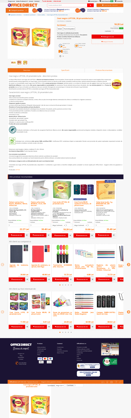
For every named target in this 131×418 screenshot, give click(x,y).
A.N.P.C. (79, 355)
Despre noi (21, 353)
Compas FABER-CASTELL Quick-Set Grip (106, 313)
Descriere (26, 70)
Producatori (40, 351)
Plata (38, 355)
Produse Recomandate (104, 70)
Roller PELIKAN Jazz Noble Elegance (84, 313)
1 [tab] (60, 285)
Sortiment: (55, 222)
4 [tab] (68, 285)
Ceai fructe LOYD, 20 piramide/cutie (19, 313)
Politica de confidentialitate (84, 351)
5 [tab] (71, 285)
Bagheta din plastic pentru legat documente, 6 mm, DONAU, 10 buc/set (106, 267)
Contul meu (60, 347)
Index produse (41, 347)
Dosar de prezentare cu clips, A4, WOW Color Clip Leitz (62, 314)
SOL (78, 356)
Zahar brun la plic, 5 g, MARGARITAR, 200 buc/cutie (104, 203)
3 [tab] (65, 285)
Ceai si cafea (41, 15)
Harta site (79, 360)
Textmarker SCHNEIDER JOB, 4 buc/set (62, 266)
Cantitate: (108, 31)
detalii (64, 47)
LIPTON (18, 170)
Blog (21, 355)
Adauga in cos (107, 36)
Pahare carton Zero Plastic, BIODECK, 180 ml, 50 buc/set (18, 203)
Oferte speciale (41, 349)
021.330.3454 (22, 363)
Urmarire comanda (62, 351)
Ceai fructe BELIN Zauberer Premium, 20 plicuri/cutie (82, 203)
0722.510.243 (22, 364)
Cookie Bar (80, 353)
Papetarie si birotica (15, 15)
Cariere (79, 358)
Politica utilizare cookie (83, 349)
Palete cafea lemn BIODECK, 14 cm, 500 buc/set (38, 203)
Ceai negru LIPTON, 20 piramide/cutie (57, 15)
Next (128, 265)
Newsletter (21, 357)
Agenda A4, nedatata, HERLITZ (19, 266)
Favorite (59, 349)
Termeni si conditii (82, 347)
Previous (2, 265)
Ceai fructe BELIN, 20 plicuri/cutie (40, 313)
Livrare (39, 353)
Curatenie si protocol (29, 15)
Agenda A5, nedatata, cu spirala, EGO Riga (40, 266)
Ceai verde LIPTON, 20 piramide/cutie (61, 203)
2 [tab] (63, 285)
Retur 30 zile (60, 353)
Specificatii (65, 70)
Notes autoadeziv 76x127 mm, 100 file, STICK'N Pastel (84, 266)
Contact (21, 359)
